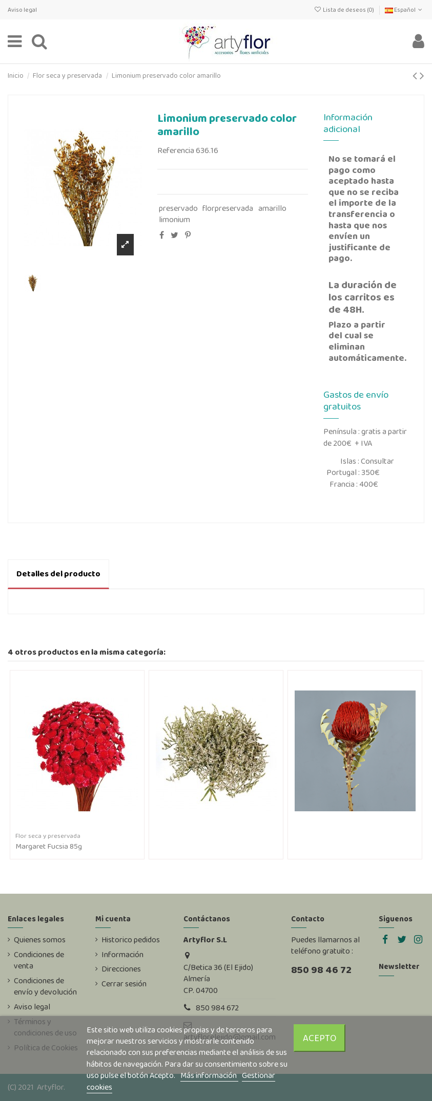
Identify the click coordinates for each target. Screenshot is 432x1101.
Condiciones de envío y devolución (45, 986)
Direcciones (121, 969)
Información (122, 954)
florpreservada (227, 208)
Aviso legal (22, 9)
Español (404, 9)
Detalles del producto (58, 573)
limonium (174, 219)
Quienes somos (40, 939)
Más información (209, 1075)
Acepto (320, 1038)
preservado (178, 208)
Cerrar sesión (124, 983)
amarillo (272, 208)
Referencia (175, 150)
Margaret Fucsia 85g (48, 846)
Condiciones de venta (39, 960)
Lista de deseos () (344, 9)
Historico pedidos (130, 939)
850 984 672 (217, 1007)
